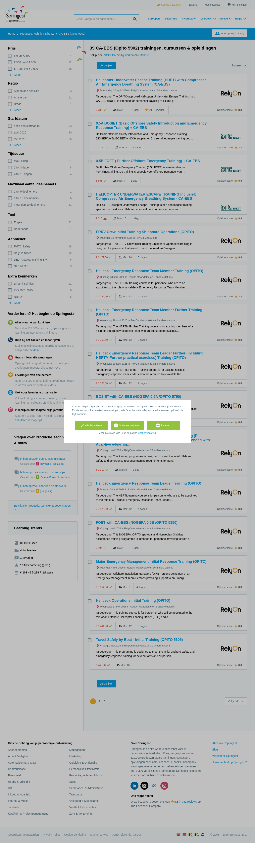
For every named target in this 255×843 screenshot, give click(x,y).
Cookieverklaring (147, 433)
